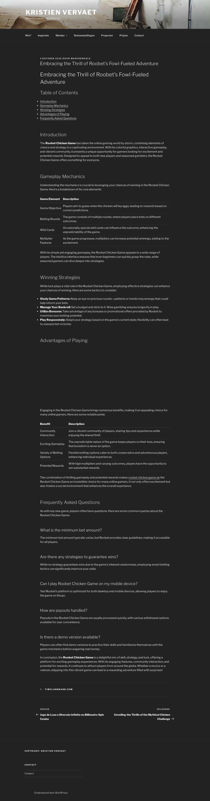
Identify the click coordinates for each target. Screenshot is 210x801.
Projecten (107, 35)
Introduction (48, 101)
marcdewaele (81, 58)
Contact (139, 35)
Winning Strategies (52, 109)
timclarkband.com (59, 689)
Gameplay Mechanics (54, 105)
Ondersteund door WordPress (51, 792)
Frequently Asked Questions (58, 118)
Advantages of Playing (54, 114)
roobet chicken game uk (144, 477)
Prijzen (123, 35)
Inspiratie (43, 35)
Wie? (28, 35)
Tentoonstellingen (84, 35)
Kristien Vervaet (61, 12)
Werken (62, 35)
